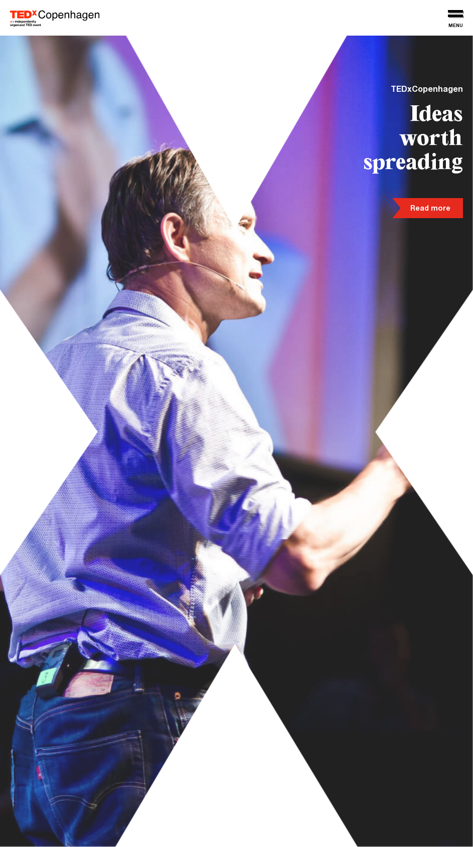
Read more (430, 209)
